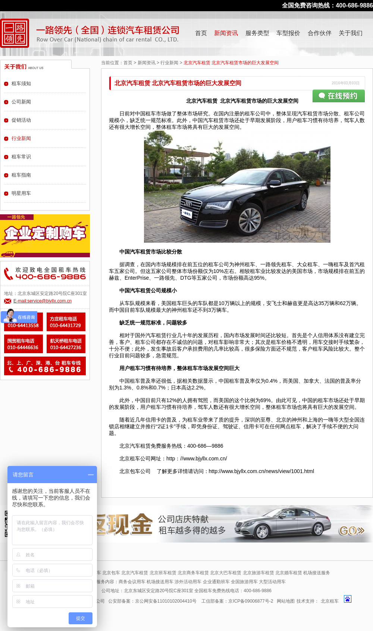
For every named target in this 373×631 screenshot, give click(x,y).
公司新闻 (21, 102)
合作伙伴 (320, 33)
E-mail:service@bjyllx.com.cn (42, 301)
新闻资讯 (226, 33)
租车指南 (21, 175)
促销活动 (21, 120)
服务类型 (257, 33)
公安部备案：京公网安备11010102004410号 (152, 601)
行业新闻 (169, 62)
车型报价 (288, 33)
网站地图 (286, 601)
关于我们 (351, 33)
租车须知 (21, 83)
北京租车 (330, 601)
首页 (201, 33)
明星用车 (21, 193)
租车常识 (21, 156)
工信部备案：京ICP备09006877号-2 (237, 601)
